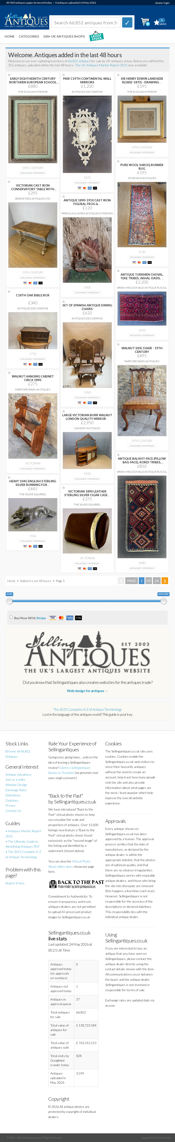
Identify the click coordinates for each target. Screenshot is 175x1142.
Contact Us (13, 811)
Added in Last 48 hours (36, 581)
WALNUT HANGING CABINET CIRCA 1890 (33, 378)
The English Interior (33, 91)
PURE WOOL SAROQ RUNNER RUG (141, 166)
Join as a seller (15, 779)
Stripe (41, 618)
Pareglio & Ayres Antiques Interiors (87, 213)
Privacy (10, 805)
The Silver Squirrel (32, 494)
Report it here (15, 883)
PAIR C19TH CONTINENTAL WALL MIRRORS (87, 80)
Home (10, 36)
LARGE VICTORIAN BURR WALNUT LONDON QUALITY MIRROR (87, 417)
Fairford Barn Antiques (141, 361)
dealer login (162, 3)
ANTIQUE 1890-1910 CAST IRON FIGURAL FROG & (87, 202)
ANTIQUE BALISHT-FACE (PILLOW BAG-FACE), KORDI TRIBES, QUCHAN (142, 462)
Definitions (13, 795)
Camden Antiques (87, 428)
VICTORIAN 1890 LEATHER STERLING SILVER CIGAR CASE (87, 493)
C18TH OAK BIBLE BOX (32, 295)
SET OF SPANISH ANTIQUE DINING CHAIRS (87, 307)
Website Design (16, 785)
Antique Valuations (18, 774)
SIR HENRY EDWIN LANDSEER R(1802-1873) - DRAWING (142, 80)
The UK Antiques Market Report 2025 (101, 65)
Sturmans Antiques (142, 178)
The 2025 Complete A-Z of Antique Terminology (87, 709)
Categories (29, 36)
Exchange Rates (16, 790)
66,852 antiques (79, 61)
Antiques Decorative (87, 91)
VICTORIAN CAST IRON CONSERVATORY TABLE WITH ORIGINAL (32, 189)
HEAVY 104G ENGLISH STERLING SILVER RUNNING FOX (32, 483)
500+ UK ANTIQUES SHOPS (64, 36)
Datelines (12, 800)
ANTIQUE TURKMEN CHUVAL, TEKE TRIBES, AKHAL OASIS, (141, 276)
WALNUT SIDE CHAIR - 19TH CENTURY (141, 350)
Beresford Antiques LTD (32, 198)
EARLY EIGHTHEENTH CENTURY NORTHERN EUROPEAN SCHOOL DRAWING (33, 82)
